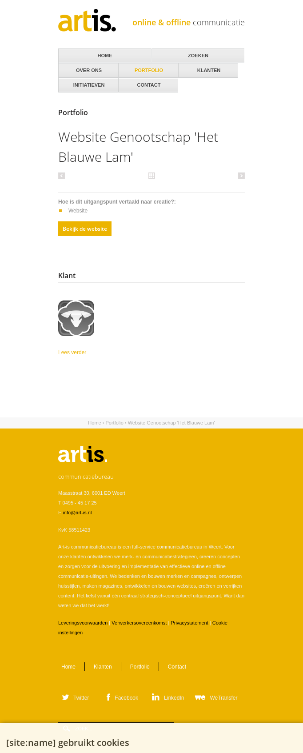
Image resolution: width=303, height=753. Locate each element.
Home (94, 422)
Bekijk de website (85, 228)
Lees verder (105, 352)
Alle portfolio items (151, 175)
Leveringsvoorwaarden (83, 622)
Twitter (81, 698)
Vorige (63, 175)
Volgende (240, 175)
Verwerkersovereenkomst (139, 622)
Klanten (208, 68)
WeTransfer (223, 698)
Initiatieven (88, 83)
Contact (148, 83)
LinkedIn (174, 698)
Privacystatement (189, 622)
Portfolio (114, 422)
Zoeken (198, 55)
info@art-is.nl (77, 512)
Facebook (126, 698)
